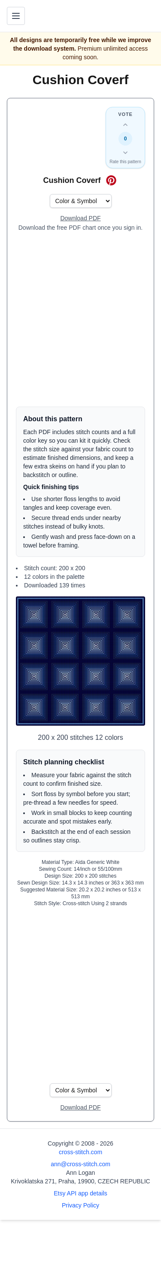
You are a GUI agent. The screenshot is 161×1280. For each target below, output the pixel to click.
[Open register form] (80, 218)
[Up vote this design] (125, 125)
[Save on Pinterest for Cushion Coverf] (111, 180)
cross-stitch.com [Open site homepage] (80, 1152)
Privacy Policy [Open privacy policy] (80, 1205)
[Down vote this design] (125, 152)
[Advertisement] (80, 319)
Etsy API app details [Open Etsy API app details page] (80, 1193)
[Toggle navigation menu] (16, 16)
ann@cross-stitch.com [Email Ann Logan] (80, 1164)
